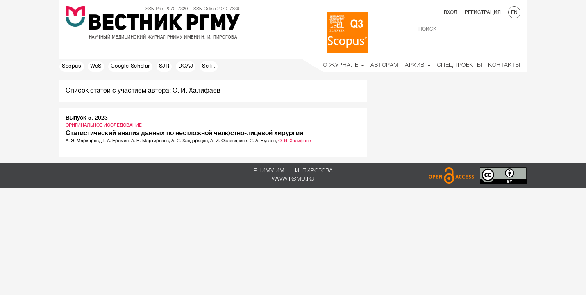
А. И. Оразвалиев (228, 141)
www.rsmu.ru (293, 179)
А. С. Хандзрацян (189, 141)
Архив (418, 65)
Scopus (72, 66)
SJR (164, 66)
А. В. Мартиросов (150, 141)
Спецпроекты (459, 65)
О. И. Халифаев (294, 141)
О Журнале (343, 65)
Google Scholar (130, 66)
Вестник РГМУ (163, 24)
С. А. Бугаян (263, 141)
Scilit (208, 66)
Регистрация (483, 12)
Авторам (384, 65)
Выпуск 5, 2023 (87, 118)
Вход (450, 12)
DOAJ (185, 66)
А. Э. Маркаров (82, 141)
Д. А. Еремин (115, 141)
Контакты (504, 65)
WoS (96, 66)
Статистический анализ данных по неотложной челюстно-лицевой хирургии (184, 133)
